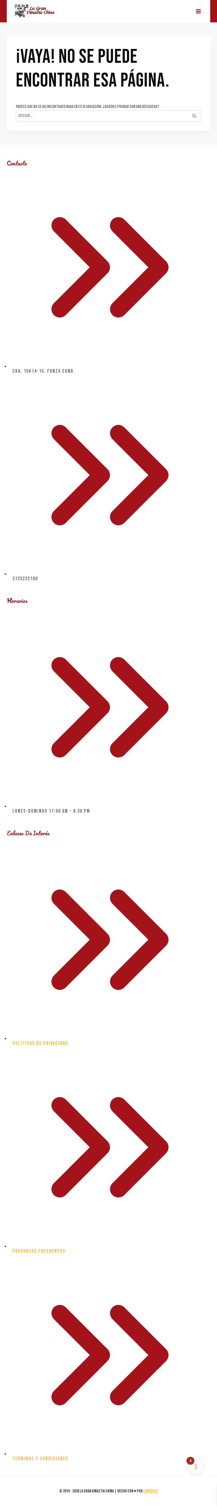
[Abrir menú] (198, 11)
